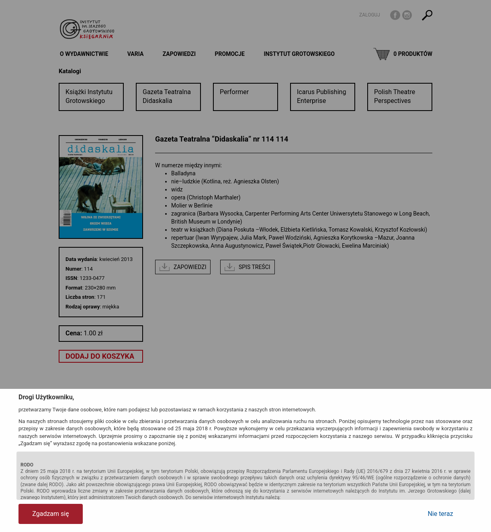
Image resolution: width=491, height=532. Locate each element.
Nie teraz (440, 514)
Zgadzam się (50, 514)
